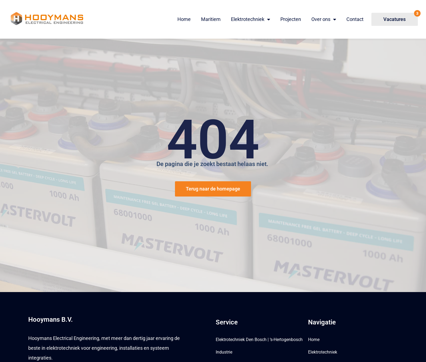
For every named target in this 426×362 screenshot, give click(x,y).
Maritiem (211, 19)
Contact (355, 19)
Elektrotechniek (250, 19)
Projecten (290, 19)
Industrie (224, 352)
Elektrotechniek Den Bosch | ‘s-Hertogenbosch (259, 339)
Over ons (323, 19)
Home (184, 19)
